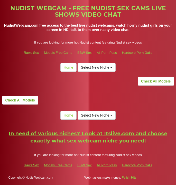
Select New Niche (96, 67)
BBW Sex (84, 53)
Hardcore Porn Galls (137, 53)
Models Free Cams (58, 53)
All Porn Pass (107, 53)
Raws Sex (31, 53)
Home (68, 67)
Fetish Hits (129, 177)
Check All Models (156, 81)
